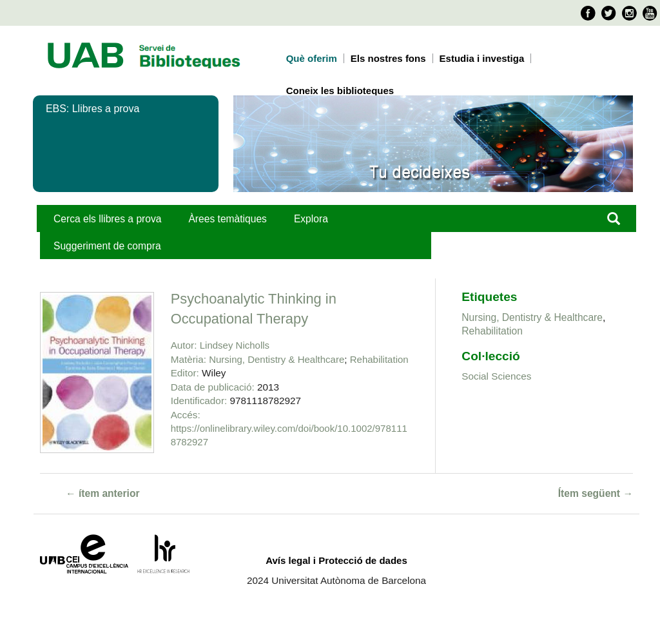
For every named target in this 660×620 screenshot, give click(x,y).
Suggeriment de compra (107, 245)
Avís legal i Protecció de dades (336, 560)
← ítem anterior (103, 493)
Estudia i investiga (482, 58)
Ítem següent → (595, 493)
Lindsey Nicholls (234, 345)
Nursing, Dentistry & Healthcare (276, 359)
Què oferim (311, 58)
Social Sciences (496, 376)
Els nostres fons (388, 58)
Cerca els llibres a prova (107, 218)
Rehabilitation (379, 359)
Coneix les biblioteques (340, 90)
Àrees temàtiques (227, 218)
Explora (311, 218)
